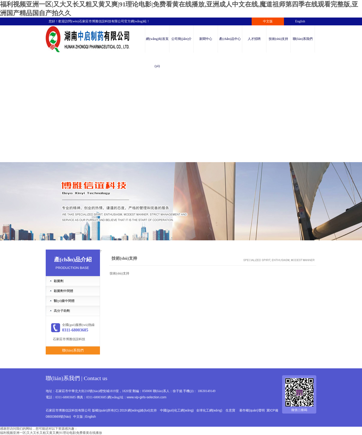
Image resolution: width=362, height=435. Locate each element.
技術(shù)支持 (278, 39)
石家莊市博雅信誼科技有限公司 (101, 21)
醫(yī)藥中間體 (64, 301)
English (300, 21)
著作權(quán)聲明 (252, 410)
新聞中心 (205, 39)
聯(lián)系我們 (303, 39)
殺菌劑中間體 (63, 291)
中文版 (268, 21)
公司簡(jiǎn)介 (181, 39)
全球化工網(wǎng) (209, 410)
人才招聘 (254, 39)
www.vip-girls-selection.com (146, 397)
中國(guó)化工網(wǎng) (177, 410)
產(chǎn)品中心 (230, 39)
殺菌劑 (58, 281)
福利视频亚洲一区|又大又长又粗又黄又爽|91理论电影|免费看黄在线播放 (51, 433)
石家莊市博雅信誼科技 (69, 339)
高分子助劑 (62, 311)
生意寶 (230, 410)
